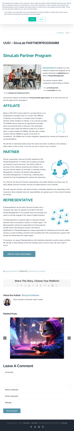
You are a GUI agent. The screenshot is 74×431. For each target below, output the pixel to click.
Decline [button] (41, 19)
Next (67, 33)
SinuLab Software (12, 271)
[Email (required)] (37, 396)
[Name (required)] (37, 389)
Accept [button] (32, 19)
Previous (60, 33)
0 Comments (41, 271)
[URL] (37, 402)
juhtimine (32, 271)
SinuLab (26, 423)
